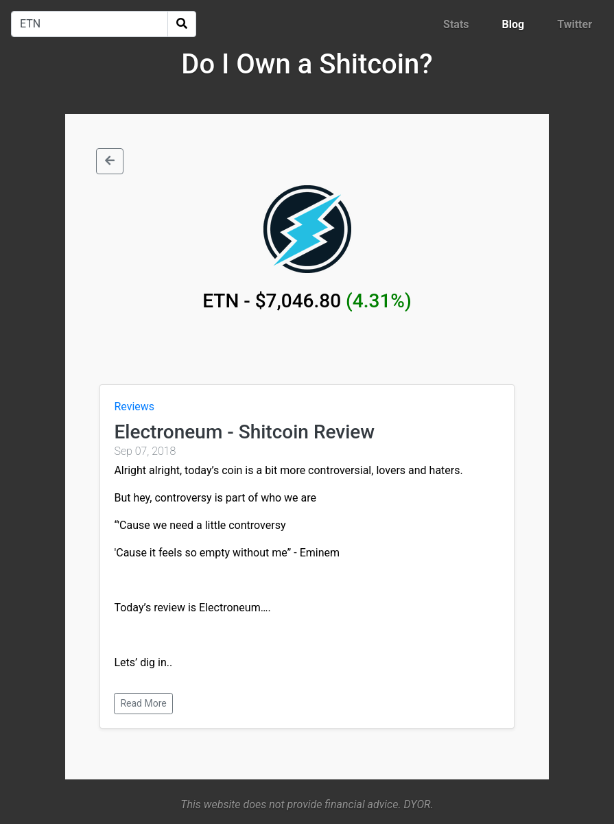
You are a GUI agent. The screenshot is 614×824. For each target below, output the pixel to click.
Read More (143, 703)
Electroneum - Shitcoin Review (244, 432)
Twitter (574, 24)
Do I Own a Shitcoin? (306, 64)
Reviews (134, 406)
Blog (513, 24)
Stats (456, 24)
